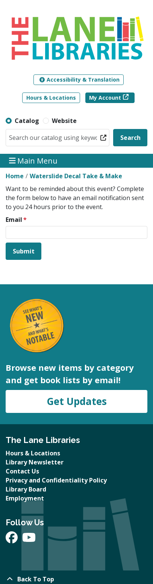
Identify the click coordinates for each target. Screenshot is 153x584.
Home (15, 176)
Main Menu (33, 161)
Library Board (26, 489)
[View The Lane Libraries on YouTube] (29, 539)
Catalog (27, 121)
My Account (105, 97)
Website (64, 121)
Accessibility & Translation (79, 79)
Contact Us (22, 471)
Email (14, 219)
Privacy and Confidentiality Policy (56, 480)
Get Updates (77, 401)
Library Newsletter (35, 462)
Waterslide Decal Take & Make (76, 176)
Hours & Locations (51, 97)
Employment (25, 498)
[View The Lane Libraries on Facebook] (12, 539)
